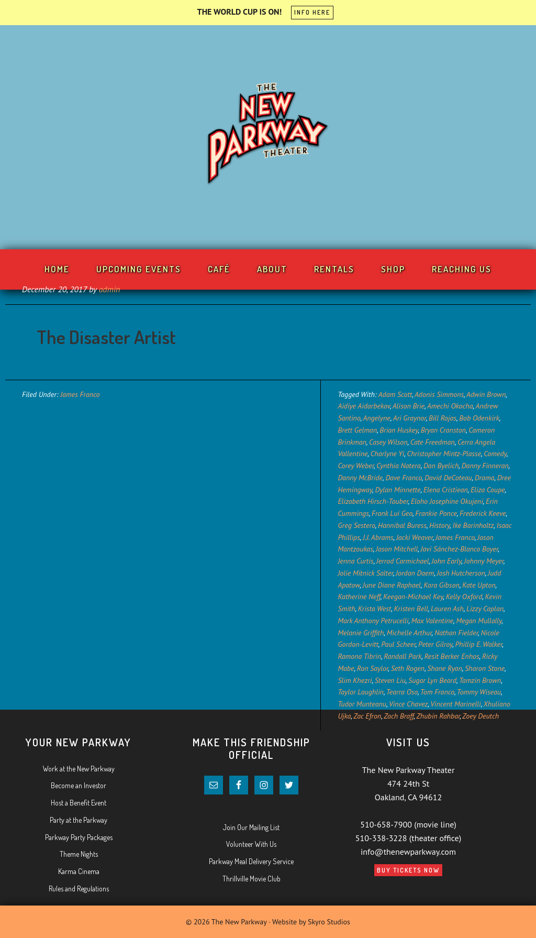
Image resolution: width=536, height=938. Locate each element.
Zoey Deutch (480, 716)
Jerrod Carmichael (402, 561)
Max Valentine (432, 620)
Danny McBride (360, 477)
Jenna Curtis (355, 561)
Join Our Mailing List (251, 827)
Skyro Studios (329, 921)
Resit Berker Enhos (451, 656)
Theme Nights (79, 853)
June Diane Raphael (392, 585)
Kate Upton (479, 585)
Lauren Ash (447, 608)
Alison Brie (409, 406)
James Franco (79, 394)
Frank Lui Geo (392, 513)
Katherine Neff (359, 596)
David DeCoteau (448, 477)
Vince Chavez (408, 704)
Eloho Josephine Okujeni (447, 501)
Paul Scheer (398, 644)
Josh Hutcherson (461, 573)
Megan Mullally (478, 620)
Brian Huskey (398, 430)
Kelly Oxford (464, 596)
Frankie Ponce (435, 513)
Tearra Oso (402, 692)
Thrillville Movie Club (251, 878)
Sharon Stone (485, 668)
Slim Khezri (355, 680)
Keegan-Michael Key (413, 596)
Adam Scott (395, 394)
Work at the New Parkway (79, 768)
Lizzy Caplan (485, 608)
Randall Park (402, 656)
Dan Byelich (441, 465)
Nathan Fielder (456, 632)
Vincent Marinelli (455, 704)
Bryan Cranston (443, 430)
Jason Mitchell (397, 549)
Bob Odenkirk (479, 418)
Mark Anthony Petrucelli (373, 620)
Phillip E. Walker (478, 644)
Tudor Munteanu (362, 704)
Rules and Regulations (79, 888)
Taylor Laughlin (361, 692)
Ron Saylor (372, 668)
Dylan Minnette (397, 489)
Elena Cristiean (445, 489)
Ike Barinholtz (473, 525)
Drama (485, 477)
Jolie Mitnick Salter (365, 573)
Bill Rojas (442, 418)
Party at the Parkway (78, 819)
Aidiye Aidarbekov (364, 406)
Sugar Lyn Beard (432, 680)
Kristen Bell (411, 608)
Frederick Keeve (483, 513)
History (439, 525)
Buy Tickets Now (408, 870)
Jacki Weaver (414, 537)
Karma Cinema (78, 871)
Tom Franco (437, 692)
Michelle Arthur (409, 632)
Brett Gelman (357, 430)
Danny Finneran (485, 465)
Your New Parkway (268, 135)
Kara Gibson (441, 585)
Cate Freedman (432, 442)
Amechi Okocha (450, 406)
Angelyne (376, 418)
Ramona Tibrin (359, 656)
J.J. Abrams (378, 537)
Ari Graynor (409, 418)
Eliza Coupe (488, 489)
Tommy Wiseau (479, 692)
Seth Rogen (408, 668)
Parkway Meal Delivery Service (251, 861)
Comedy (495, 453)
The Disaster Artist (106, 337)
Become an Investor (78, 785)
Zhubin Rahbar (438, 716)
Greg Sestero (356, 525)
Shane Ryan (444, 668)
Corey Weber (356, 465)
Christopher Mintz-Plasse (444, 453)
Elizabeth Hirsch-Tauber (373, 501)
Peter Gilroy (435, 644)
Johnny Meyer (484, 561)
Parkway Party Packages (79, 837)
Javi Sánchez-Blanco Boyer (459, 549)
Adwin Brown (486, 394)
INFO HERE (312, 12)
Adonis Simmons (439, 394)
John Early (447, 561)
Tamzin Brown (480, 680)
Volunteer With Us (251, 844)
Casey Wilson (388, 442)
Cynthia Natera (398, 465)
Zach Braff (399, 716)
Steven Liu (390, 680)
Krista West (374, 608)
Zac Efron (367, 716)
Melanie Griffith (361, 632)
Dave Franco (403, 477)
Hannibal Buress (402, 525)
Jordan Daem (415, 573)
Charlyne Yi (388, 453)
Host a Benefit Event (78, 802)
